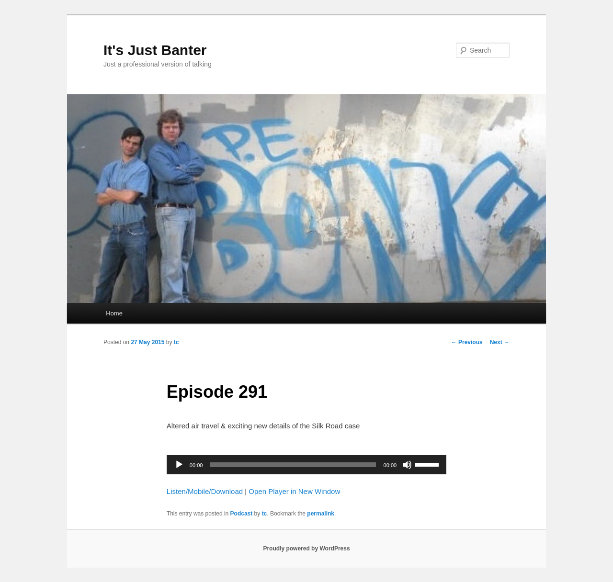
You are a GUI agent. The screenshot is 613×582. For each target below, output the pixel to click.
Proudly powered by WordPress (306, 548)
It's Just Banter (155, 50)
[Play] (179, 465)
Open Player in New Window (294, 491)
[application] (306, 464)
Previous (467, 342)
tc (176, 342)
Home (114, 313)
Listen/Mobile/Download (205, 491)
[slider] (292, 464)
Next (500, 342)
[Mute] (407, 465)
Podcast (241, 513)
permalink (320, 513)
